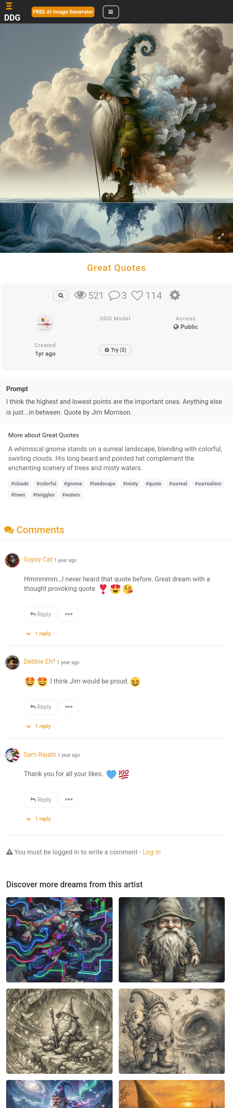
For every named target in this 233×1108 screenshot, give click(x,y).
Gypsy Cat (37, 559)
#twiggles (44, 495)
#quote (153, 484)
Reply (40, 614)
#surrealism (208, 484)
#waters (71, 495)
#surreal (178, 484)
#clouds (20, 484)
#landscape (102, 484)
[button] (41, 631)
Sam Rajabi (39, 754)
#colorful (46, 484)
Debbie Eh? (39, 661)
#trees (18, 495)
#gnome (73, 484)
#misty (130, 484)
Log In (152, 852)
